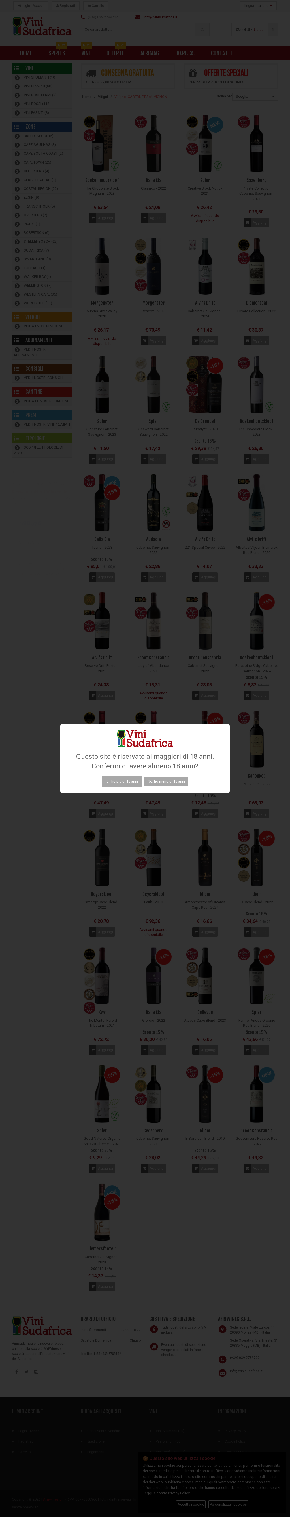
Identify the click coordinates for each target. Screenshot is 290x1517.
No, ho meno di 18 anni (166, 781)
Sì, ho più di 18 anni (122, 781)
